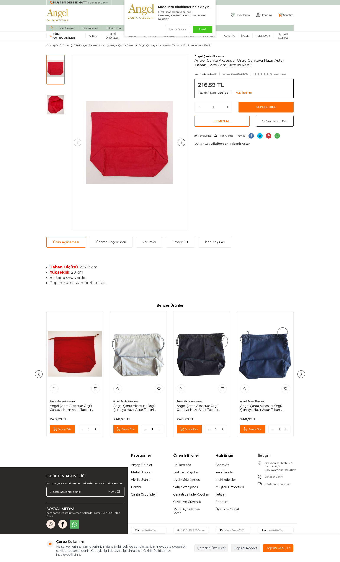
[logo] (57, 14)
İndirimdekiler (90, 28)
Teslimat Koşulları (186, 472)
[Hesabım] (264, 15)
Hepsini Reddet (245, 548)
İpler (245, 35)
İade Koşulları (215, 242)
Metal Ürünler (141, 472)
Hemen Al (222, 121)
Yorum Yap (280, 74)
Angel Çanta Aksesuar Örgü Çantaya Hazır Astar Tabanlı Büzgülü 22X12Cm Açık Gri (134, 408)
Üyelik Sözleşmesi (186, 480)
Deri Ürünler (112, 35)
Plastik (229, 35)
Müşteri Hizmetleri (230, 487)
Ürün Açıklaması (66, 242)
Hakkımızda (113, 28)
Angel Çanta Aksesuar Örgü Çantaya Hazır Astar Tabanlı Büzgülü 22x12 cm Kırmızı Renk (73, 408)
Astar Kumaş (283, 35)
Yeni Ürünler (67, 28)
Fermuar (263, 35)
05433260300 (274, 476)
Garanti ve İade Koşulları (191, 494)
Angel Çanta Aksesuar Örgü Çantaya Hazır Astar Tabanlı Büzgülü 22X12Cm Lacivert (261, 408)
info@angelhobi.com (278, 484)
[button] (78, 142)
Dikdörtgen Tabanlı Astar (90, 45)
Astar (66, 45)
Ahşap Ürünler (141, 465)
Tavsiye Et (203, 135)
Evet (202, 29)
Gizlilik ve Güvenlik (187, 502)
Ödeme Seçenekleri (111, 242)
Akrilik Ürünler (141, 480)
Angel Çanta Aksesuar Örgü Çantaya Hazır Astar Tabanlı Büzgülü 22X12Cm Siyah (198, 408)
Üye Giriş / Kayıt (227, 509)
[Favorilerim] (240, 15)
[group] (129, 142)
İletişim (221, 494)
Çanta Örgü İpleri (144, 494)
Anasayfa (52, 45)
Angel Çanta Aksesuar (210, 56)
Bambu (136, 487)
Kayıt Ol (114, 492)
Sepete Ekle (266, 107)
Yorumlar (149, 242)
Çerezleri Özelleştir (211, 548)
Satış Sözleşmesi (185, 487)
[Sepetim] (286, 15)
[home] (51, 28)
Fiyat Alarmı (224, 135)
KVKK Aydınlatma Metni (186, 511)
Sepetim (222, 502)
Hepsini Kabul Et (278, 548)
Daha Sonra (177, 29)
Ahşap (93, 35)
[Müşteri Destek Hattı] (79, 2)
